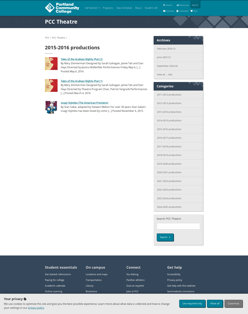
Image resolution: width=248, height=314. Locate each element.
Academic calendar (55, 285)
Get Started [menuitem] (91, 7)
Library (89, 285)
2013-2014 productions (169, 111)
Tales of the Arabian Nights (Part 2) (81, 59)
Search (165, 237)
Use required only (192, 303)
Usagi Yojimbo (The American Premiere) (84, 103)
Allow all (215, 303)
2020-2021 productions (169, 172)
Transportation (94, 279)
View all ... (164, 74)
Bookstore (91, 291)
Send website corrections (180, 291)
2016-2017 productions (169, 137)
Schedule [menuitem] (124, 7)
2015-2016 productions (169, 129)
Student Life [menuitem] (151, 7)
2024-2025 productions (169, 206)
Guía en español (135, 285)
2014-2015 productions (169, 120)
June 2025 (164, 57)
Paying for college (54, 279)
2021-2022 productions (169, 181)
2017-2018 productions (169, 146)
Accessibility (173, 274)
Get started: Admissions (58, 274)
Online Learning (53, 291)
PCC (47, 37)
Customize (233, 303)
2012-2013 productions (169, 103)
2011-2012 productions (169, 94)
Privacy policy (174, 279)
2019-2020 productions (169, 163)
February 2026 (166, 48)
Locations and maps (97, 274)
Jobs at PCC (132, 291)
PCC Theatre (61, 21)
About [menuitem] (138, 7)
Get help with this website (181, 285)
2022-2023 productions (169, 189)
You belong (132, 274)
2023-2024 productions (169, 198)
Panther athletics (135, 279)
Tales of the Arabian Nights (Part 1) (81, 81)
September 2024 (167, 65)
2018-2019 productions (169, 155)
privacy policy (36, 308)
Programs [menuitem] (108, 7)
